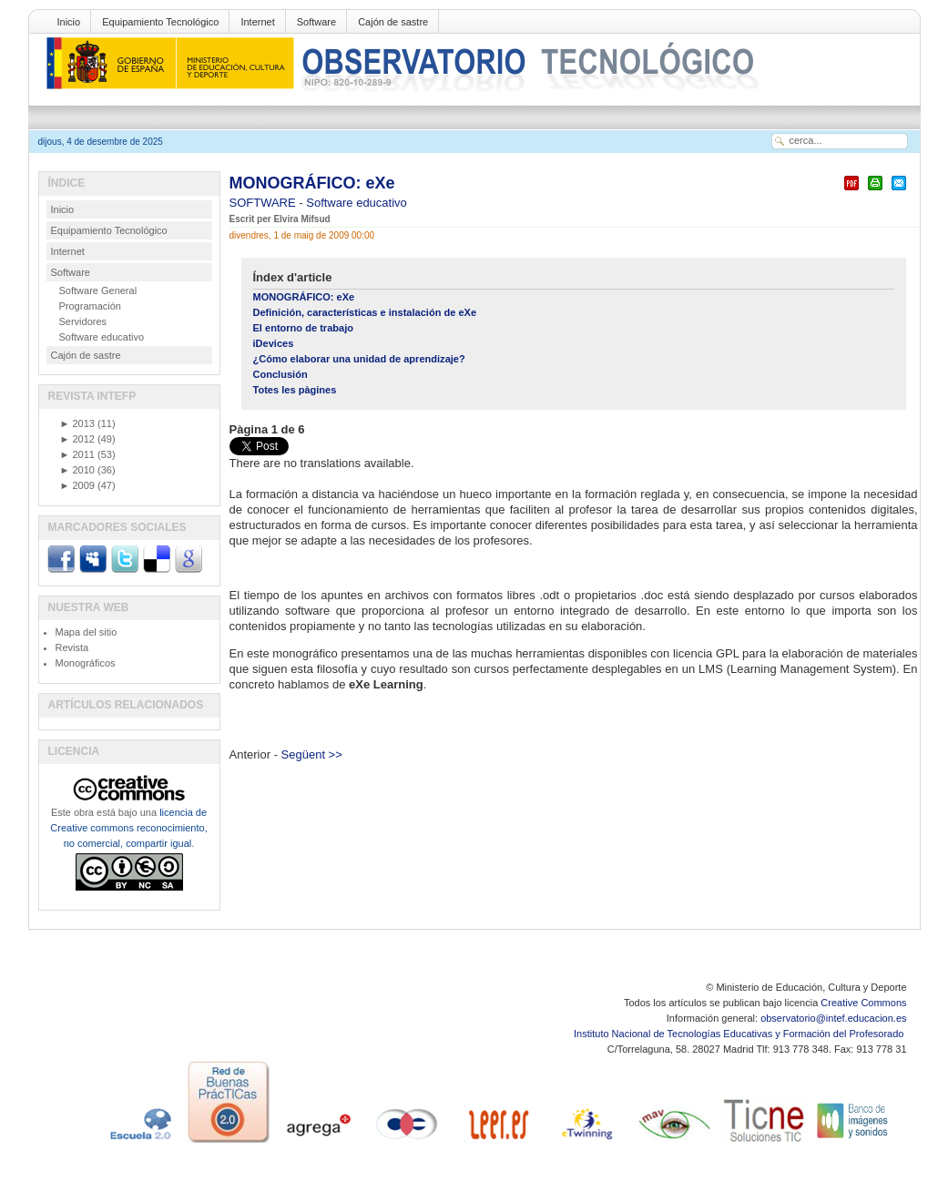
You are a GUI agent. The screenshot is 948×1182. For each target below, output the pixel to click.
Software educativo (356, 202)
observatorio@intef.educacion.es (833, 1018)
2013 (77, 423)
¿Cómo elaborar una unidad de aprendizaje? (359, 358)
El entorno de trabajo (303, 327)
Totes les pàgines (295, 389)
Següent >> (311, 754)
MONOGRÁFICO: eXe (312, 183)
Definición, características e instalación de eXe (365, 312)
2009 (77, 485)
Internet (257, 21)
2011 (77, 454)
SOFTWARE (264, 202)
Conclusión (280, 374)
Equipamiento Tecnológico (160, 21)
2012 (77, 438)
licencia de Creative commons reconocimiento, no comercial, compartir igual (128, 828)
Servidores (83, 321)
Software (316, 21)
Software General (98, 290)
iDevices (273, 343)
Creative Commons (863, 1002)
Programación (90, 306)
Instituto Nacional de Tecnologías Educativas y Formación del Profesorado (740, 1033)
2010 (77, 469)
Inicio (69, 21)
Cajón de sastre (393, 21)
